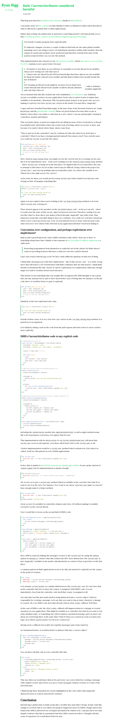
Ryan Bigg (10, 5)
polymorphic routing (46, 111)
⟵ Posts (9, 10)
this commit (43, 26)
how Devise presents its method (60, 465)
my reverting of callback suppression (83, 240)
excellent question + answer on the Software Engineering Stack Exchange (55, 37)
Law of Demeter (77, 94)
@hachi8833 (76, 20)
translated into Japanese (51, 20)
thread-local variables (65, 61)
